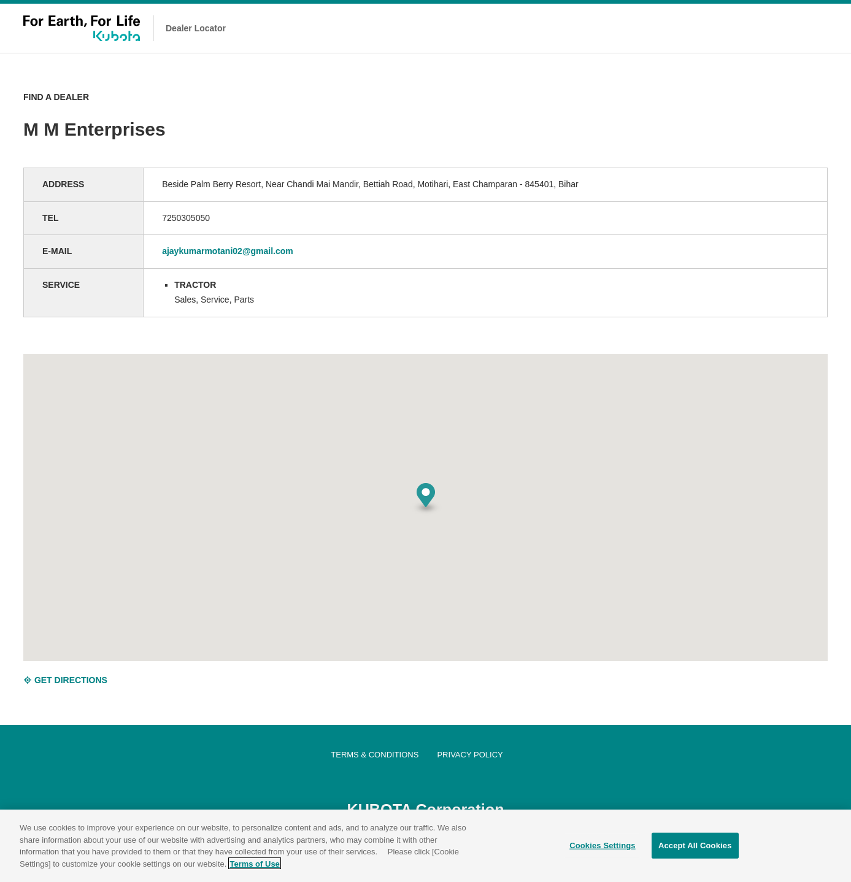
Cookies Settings (602, 850)
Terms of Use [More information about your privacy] (254, 868)
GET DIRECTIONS (65, 680)
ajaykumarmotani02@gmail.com (227, 251)
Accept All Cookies (695, 850)
